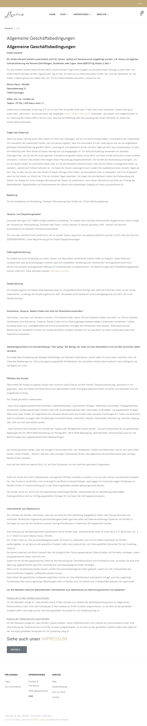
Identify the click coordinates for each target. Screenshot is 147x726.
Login (139, 3)
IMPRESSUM (54, 638)
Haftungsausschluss (59, 270)
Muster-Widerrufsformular (77, 113)
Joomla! (8, 719)
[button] (64, 14)
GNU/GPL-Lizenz (38, 719)
